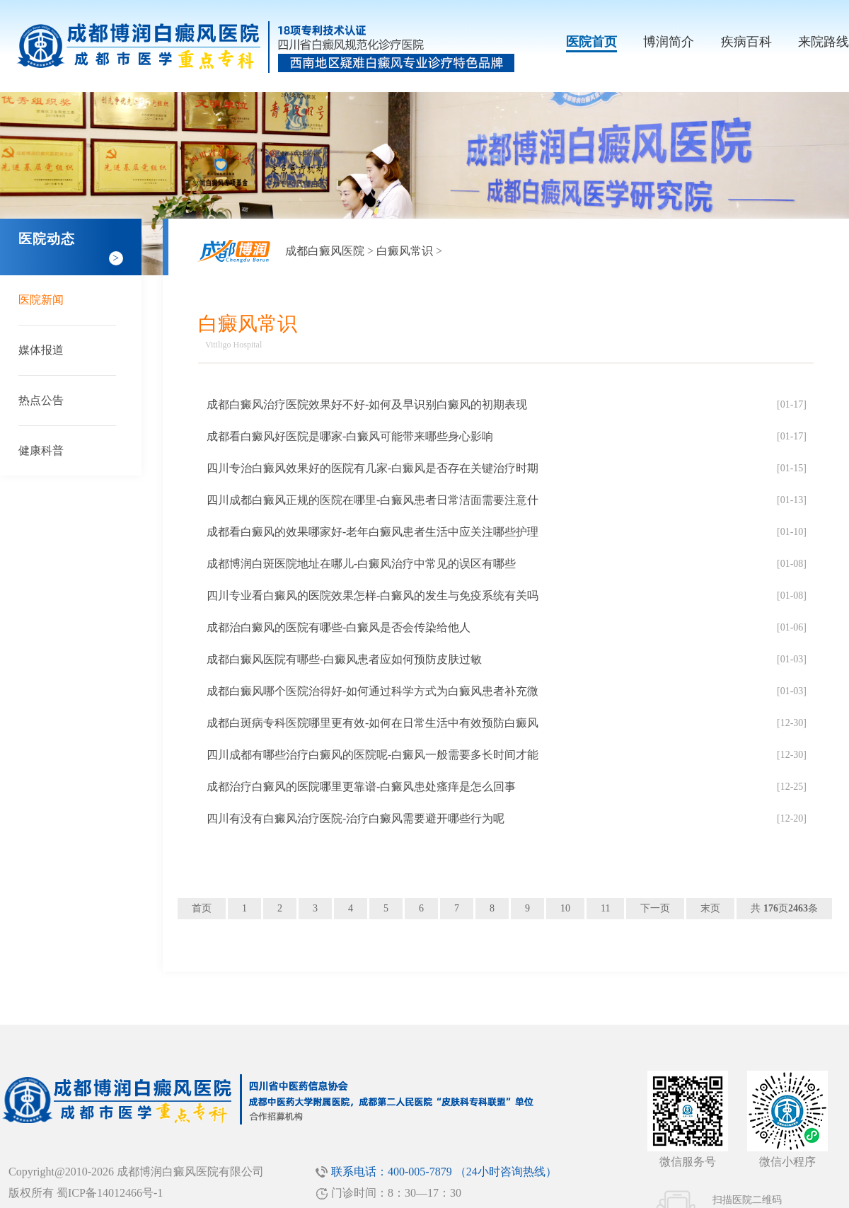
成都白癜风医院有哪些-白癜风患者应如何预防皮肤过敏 (344, 659)
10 (565, 908)
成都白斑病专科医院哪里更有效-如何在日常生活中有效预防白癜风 (372, 723)
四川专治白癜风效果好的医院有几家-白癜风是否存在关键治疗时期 (372, 468)
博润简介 (668, 42)
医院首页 (591, 42)
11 (605, 908)
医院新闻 (41, 300)
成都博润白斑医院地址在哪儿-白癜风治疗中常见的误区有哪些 (361, 564)
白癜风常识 (404, 251)
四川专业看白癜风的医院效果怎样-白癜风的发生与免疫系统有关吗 (372, 595)
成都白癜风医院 (324, 251)
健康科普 (41, 450)
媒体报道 (41, 350)
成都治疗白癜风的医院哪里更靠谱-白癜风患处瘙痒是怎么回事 (361, 787)
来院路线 (823, 42)
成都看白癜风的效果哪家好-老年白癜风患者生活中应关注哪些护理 (372, 532)
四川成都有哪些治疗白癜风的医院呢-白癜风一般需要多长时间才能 (372, 755)
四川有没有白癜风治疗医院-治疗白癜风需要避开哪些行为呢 (355, 818)
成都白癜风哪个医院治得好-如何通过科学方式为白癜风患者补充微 (372, 691)
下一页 (655, 908)
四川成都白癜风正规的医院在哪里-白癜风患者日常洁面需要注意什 (372, 500)
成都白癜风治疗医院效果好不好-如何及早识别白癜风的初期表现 (367, 404)
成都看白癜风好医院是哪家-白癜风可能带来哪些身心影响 (350, 436)
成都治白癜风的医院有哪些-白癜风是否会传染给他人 (338, 627)
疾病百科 (746, 42)
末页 (710, 908)
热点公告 (41, 400)
